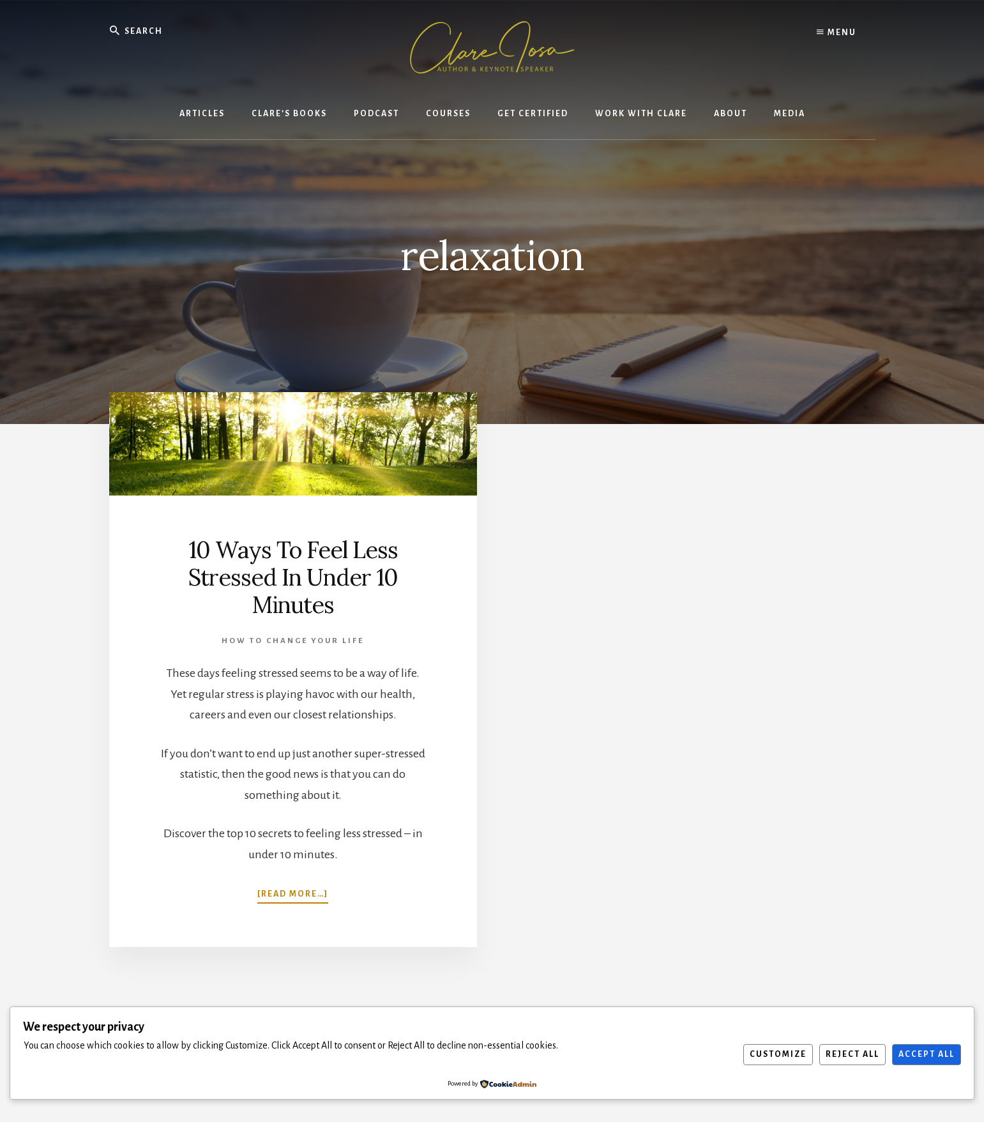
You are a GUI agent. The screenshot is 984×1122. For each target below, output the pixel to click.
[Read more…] (292, 893)
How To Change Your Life (293, 641)
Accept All (926, 1054)
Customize (778, 1054)
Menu (836, 32)
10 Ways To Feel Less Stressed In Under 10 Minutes (293, 577)
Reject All (852, 1054)
